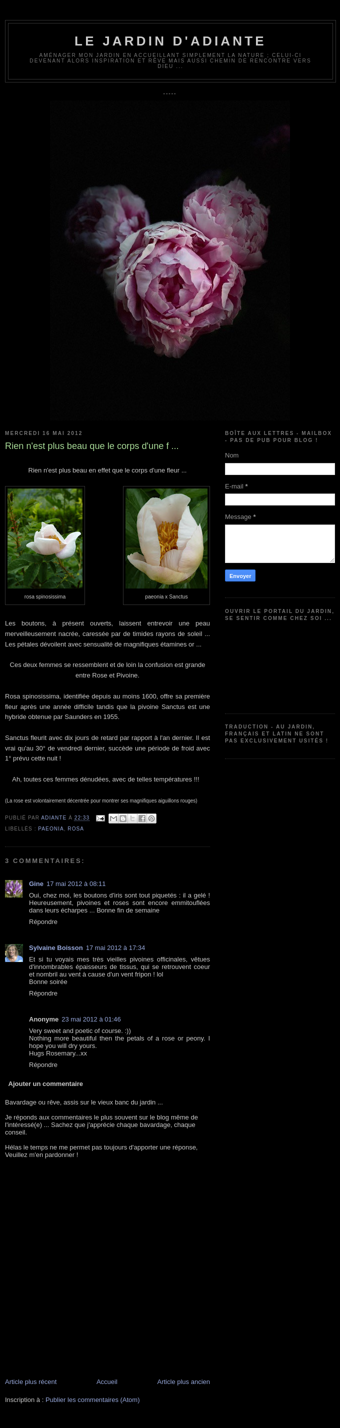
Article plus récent (30, 1382)
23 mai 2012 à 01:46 (91, 1019)
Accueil (107, 1382)
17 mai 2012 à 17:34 (116, 948)
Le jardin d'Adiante (170, 41)
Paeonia (51, 829)
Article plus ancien (184, 1382)
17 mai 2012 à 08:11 (76, 884)
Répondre (43, 922)
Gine (36, 884)
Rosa (76, 829)
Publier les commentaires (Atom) (93, 1400)
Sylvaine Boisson (56, 948)
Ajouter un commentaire (46, 1084)
